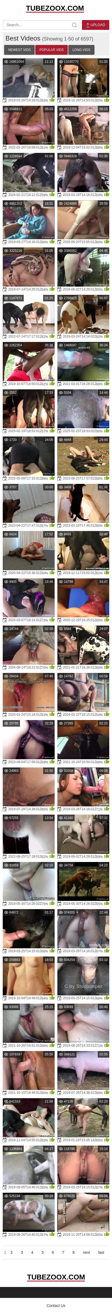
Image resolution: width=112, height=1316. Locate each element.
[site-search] (74, 25)
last (101, 1252)
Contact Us (55, 1305)
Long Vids (81, 50)
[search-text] (41, 25)
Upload (95, 25)
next (86, 1252)
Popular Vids (51, 50)
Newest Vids (19, 50)
